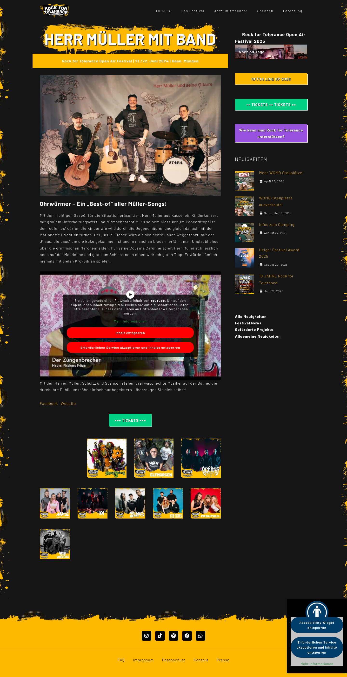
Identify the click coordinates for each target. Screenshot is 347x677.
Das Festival (193, 11)
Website (68, 403)
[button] (59, 458)
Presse (223, 672)
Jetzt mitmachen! (230, 11)
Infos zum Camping (276, 224)
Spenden (265, 11)
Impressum (143, 672)
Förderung (292, 11)
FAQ (121, 672)
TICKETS (163, 11)
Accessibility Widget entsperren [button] (316, 625)
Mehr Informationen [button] (130, 321)
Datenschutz (173, 672)
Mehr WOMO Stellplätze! (281, 172)
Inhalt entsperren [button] (130, 333)
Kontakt (201, 672)
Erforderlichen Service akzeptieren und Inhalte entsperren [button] (130, 347)
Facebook (49, 403)
